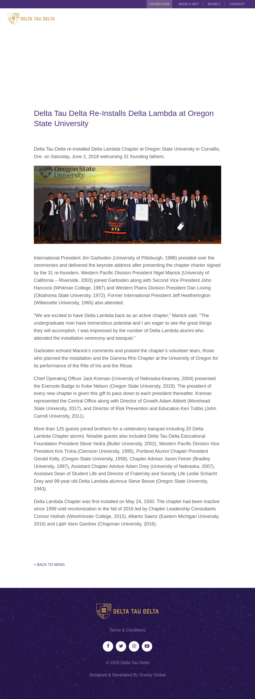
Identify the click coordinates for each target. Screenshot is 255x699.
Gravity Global (152, 675)
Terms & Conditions (128, 630)
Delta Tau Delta (135, 662)
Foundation (159, 4)
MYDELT (214, 4)
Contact (237, 4)
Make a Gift (189, 4)
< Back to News (49, 564)
